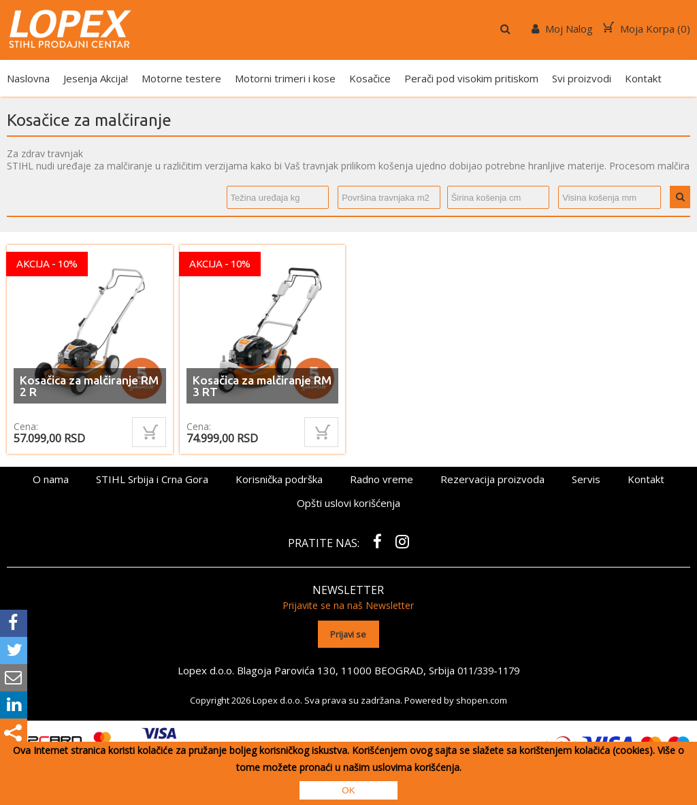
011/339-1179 (488, 667)
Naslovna (28, 78)
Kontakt (643, 78)
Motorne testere (181, 78)
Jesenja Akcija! (95, 78)
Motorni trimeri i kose (285, 78)
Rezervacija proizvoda (492, 479)
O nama (51, 479)
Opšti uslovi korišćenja (348, 503)
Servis (586, 479)
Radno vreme (381, 479)
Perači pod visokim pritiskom (471, 78)
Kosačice (370, 78)
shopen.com (481, 696)
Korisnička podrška (279, 479)
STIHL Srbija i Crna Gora (152, 479)
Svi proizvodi (581, 78)
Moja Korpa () (646, 28)
